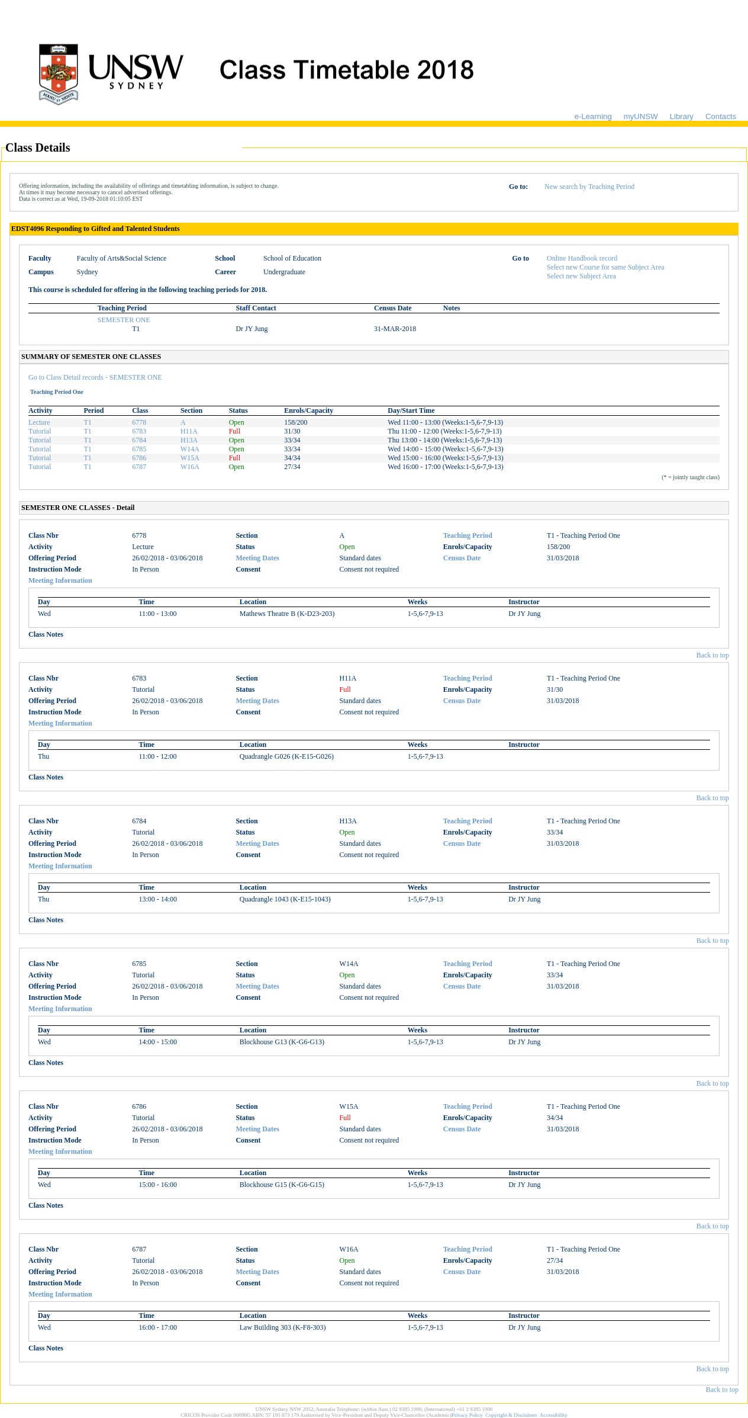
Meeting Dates (257, 558)
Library (682, 116)
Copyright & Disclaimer (511, 1415)
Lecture (39, 422)
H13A (189, 440)
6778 (139, 422)
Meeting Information (60, 580)
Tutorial (39, 431)
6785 (139, 449)
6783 (139, 431)
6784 (139, 440)
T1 (87, 422)
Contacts (720, 116)
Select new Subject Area (581, 276)
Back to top (713, 655)
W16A (189, 467)
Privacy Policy (467, 1415)
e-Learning (593, 116)
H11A (189, 431)
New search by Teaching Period (589, 186)
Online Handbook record (582, 258)
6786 (139, 458)
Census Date (462, 558)
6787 (139, 467)
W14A (189, 449)
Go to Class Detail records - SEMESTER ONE (95, 377)
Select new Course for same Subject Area (606, 267)
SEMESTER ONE (124, 320)
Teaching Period (467, 535)
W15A (189, 458)
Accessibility (554, 1415)
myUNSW (641, 116)
